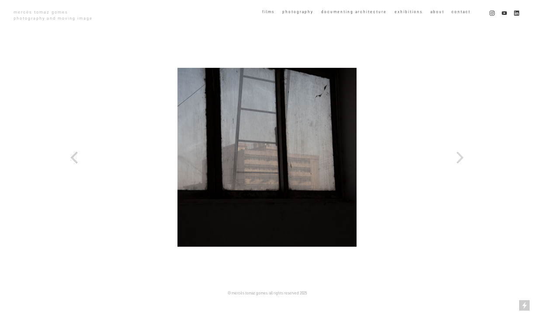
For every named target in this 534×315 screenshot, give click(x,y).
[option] (267, 157)
